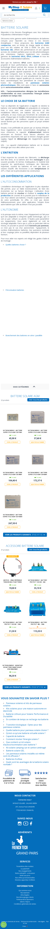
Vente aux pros (25, 875)
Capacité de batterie (15, 736)
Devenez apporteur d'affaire (25, 880)
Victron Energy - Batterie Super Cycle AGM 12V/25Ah (37, 431)
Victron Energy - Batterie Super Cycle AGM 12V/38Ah (12, 473)
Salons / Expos (25, 902)
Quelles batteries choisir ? (16, 244)
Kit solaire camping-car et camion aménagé (26, 747)
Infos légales (25, 895)
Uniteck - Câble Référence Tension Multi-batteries (12, 581)
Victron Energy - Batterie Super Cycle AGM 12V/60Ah (37, 473)
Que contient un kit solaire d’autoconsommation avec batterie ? (20, 743)
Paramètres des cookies (25, 866)
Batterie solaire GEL (15, 750)
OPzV (29, 56)
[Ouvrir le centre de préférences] (3, 925)
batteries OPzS (18, 56)
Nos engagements (25, 871)
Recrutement (25, 893)
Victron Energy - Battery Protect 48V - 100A (37, 623)
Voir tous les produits (38, 400)
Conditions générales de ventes (25, 904)
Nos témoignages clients (24, 897)
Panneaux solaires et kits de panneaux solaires (22, 704)
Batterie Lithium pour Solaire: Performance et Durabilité (25, 715)
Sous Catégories (21, 387)
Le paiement (25, 869)
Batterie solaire (8, 21)
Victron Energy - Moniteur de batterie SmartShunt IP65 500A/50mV (12, 667)
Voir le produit (12, 442)
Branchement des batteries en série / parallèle (24, 335)
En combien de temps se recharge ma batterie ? (25, 720)
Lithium (35, 56)
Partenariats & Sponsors (25, 899)
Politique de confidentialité (28, 921)
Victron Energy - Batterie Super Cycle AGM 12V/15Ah (12, 431)
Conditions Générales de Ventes (10, 921)
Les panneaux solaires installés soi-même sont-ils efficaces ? (23, 754)
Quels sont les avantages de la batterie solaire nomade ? (26, 763)
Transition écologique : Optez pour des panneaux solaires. (22, 725)
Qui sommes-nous (25, 890)
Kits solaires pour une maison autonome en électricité (25, 709)
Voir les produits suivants (25, 534)
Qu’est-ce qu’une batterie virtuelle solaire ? (25, 733)
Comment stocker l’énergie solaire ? (22, 739)
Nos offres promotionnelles (25, 878)
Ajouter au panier (37, 442)
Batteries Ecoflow (14, 759)
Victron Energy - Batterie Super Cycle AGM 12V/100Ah (12, 515)
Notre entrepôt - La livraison (25, 873)
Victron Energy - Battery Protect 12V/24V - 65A (37, 581)
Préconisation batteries (15, 290)
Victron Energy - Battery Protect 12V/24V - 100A (12, 623)
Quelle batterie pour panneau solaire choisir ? (27, 730)
